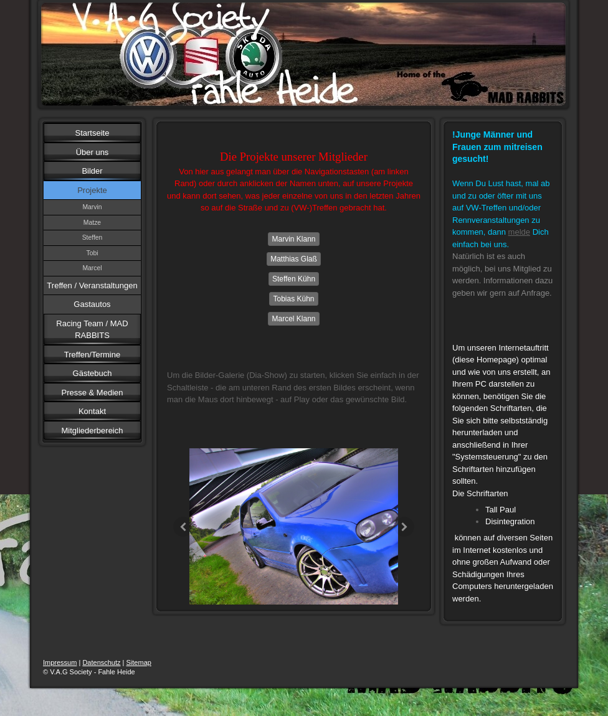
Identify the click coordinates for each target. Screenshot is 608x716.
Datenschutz (101, 662)
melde (519, 232)
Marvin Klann (293, 239)
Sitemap (138, 662)
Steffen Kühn (293, 279)
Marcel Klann (293, 318)
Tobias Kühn (293, 298)
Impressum (60, 662)
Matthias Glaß (293, 259)
